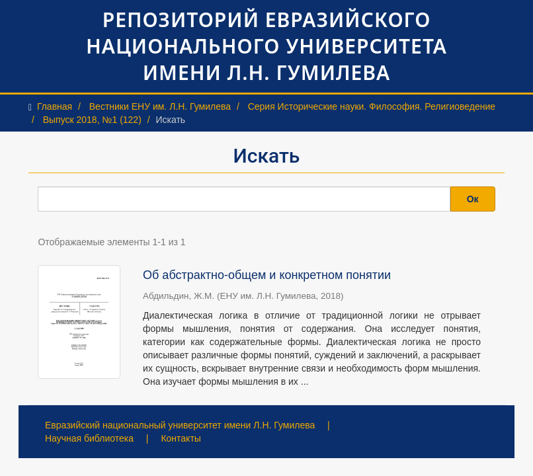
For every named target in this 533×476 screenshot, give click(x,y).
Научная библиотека (89, 438)
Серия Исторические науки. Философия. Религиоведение (372, 106)
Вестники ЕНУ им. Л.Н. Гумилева (160, 106)
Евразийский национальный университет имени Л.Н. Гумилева (180, 425)
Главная (54, 106)
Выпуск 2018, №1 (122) (92, 119)
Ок (473, 199)
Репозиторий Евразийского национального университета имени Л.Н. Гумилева (266, 46)
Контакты (180, 438)
